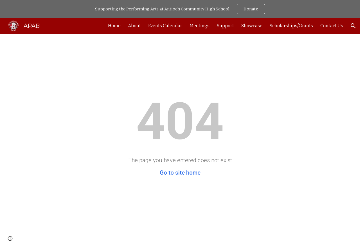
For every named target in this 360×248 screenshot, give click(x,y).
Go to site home (180, 172)
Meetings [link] (200, 25)
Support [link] (225, 25)
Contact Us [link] (331, 25)
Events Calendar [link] (165, 25)
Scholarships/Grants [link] (291, 25)
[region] (180, 9)
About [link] (134, 25)
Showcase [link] (251, 25)
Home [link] (114, 25)
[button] (353, 26)
